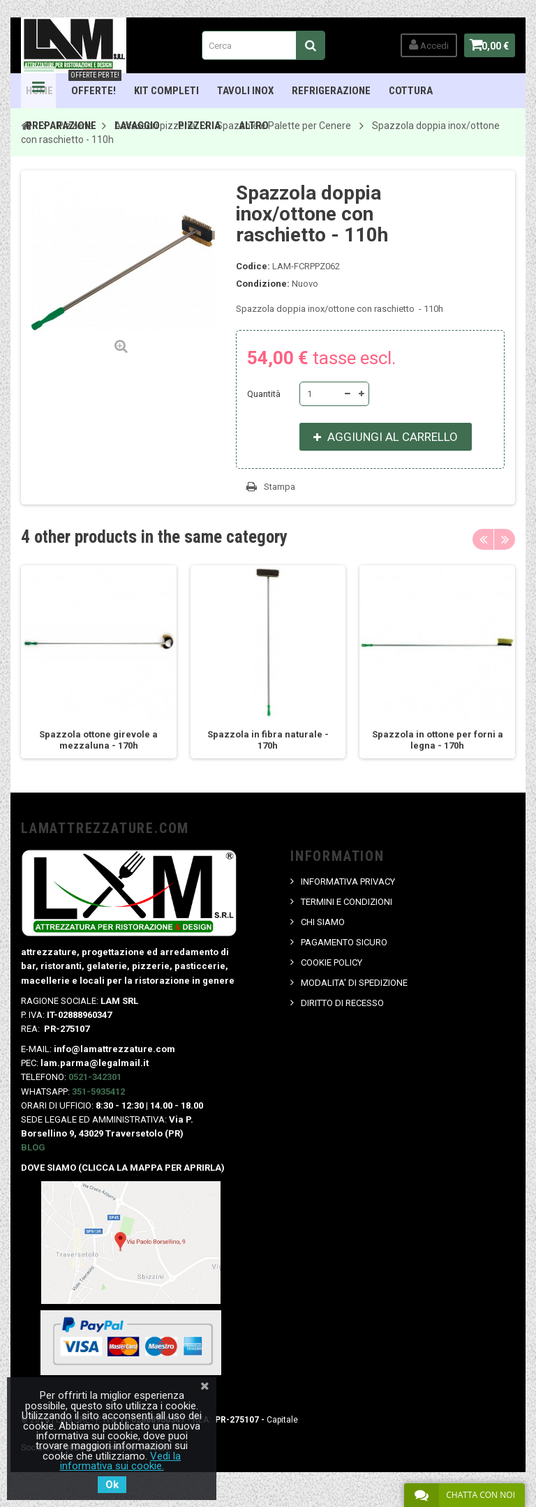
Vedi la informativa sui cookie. (120, 1461)
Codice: (253, 266)
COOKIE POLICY (331, 962)
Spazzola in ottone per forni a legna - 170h (437, 740)
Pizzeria (199, 125)
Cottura (411, 90)
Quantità (264, 394)
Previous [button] (482, 539)
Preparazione (61, 125)
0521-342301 (94, 1077)
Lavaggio (137, 125)
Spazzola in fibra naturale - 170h (268, 740)
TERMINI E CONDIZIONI (346, 902)
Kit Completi (166, 90)
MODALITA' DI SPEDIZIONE (354, 982)
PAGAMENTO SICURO (344, 942)
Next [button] (504, 539)
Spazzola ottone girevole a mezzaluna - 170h (98, 740)
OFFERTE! (94, 85)
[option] (99, 661)
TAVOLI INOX (245, 90)
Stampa (279, 486)
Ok (112, 1484)
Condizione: (263, 283)
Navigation (38, 90)
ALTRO (254, 125)
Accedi (422, 45)
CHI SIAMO (323, 922)
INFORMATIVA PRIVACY (348, 881)
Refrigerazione (331, 90)
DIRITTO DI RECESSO (342, 1003)
